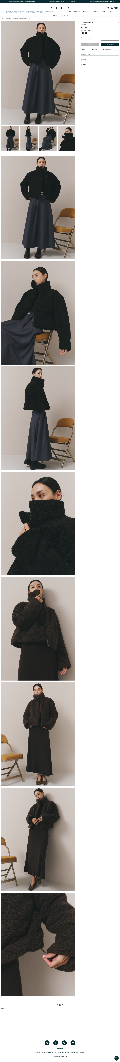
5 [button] (40, 124)
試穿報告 (95, 49)
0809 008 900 (63, 1056)
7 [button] (45, 124)
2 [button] (31, 124)
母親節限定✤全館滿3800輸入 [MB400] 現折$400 (24, 1)
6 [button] (42, 124)
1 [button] (28, 124)
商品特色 (84, 59)
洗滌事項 (84, 64)
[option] (38, 73)
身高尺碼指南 (107, 49)
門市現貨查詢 (110, 44)
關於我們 (60, 1048)
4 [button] (37, 124)
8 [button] (48, 124)
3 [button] (34, 124)
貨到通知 (90, 44)
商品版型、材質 (85, 54)
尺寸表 (84, 49)
